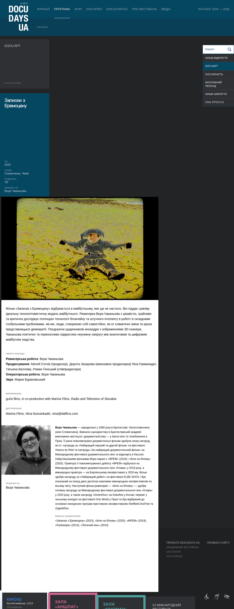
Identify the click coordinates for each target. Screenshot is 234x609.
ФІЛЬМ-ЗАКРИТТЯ (216, 94)
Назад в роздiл (12, 83)
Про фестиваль (144, 9)
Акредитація (148, 551)
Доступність (118, 565)
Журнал (43, 9)
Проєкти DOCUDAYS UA (183, 542)
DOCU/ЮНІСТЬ (214, 74)
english (24, 3)
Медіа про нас (149, 547)
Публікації (11, 547)
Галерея (145, 556)
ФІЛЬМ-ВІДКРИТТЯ (216, 58)
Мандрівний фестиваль (182, 547)
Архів (112, 578)
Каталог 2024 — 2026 (214, 9)
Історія (114, 574)
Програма (62, 9)
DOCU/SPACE (174, 556)
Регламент (116, 547)
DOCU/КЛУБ (173, 551)
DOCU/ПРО (94, 9)
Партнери (115, 560)
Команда (115, 556)
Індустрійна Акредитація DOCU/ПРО (72, 547)
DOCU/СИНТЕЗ (117, 9)
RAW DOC (53, 551)
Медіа (166, 9)
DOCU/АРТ (211, 66)
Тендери (115, 569)
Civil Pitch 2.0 (214, 102)
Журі (78, 9)
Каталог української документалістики (75, 556)
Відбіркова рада (120, 551)
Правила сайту (218, 542)
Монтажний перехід (213, 84)
